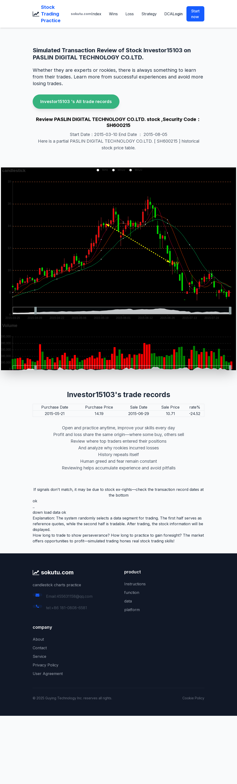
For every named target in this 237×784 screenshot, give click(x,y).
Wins (113, 13)
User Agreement (48, 673)
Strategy (149, 13)
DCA (168, 13)
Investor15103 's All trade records (76, 101)
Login (178, 13)
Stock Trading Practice (51, 13)
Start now (195, 14)
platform (132, 609)
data (128, 601)
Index (96, 13)
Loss (129, 13)
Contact (40, 647)
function (131, 592)
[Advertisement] (118, 749)
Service (39, 656)
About (38, 639)
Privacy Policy (45, 665)
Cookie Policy (193, 698)
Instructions (135, 584)
